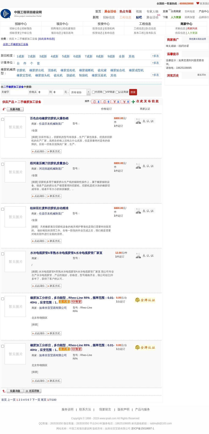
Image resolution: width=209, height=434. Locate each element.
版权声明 (123, 409)
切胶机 (21, 70)
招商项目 (56, 28)
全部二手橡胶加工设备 (15, 44)
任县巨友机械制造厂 (51, 123)
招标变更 (15, 32)
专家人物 (152, 11)
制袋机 (83, 75)
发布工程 (139, 32)
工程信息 (125, 17)
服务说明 (67, 409)
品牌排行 (204, 17)
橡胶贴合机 (117, 70)
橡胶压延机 (99, 75)
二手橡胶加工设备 (27, 38)
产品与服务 (142, 409)
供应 (11, 38)
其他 (131, 56)
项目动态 (56, 32)
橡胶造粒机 (68, 70)
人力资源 (192, 32)
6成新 (77, 56)
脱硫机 (70, 75)
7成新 (88, 56)
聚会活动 (152, 17)
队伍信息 (151, 28)
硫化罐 (102, 70)
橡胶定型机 (24, 75)
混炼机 (52, 70)
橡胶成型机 (136, 70)
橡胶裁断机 (86, 70)
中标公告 (27, 32)
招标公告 (15, 28)
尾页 (43, 399)
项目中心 (62, 24)
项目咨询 (68, 32)
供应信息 (180, 32)
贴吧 (139, 17)
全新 (122, 56)
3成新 (43, 56)
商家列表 (192, 28)
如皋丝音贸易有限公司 (53, 307)
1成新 (20, 56)
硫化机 (58, 75)
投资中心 (104, 24)
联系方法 (85, 409)
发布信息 (109, 32)
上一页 (11, 399)
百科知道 (190, 11)
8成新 (100, 56)
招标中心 (21, 24)
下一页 (36, 399)
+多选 (155, 55)
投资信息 (97, 28)
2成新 (32, 56)
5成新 (66, 56)
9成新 (111, 56)
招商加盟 (190, 17)
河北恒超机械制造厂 (51, 168)
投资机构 (109, 28)
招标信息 (109, 17)
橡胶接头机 (42, 75)
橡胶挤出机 (36, 70)
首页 (4, 399)
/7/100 (51, 399)
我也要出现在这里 (197, 39)
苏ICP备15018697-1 (142, 428)
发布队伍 (151, 32)
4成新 (54, 56)
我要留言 (105, 409)
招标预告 (27, 28)
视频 (139, 11)
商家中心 (186, 24)
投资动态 (97, 32)
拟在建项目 (69, 28)
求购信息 (180, 28)
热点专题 (125, 11)
